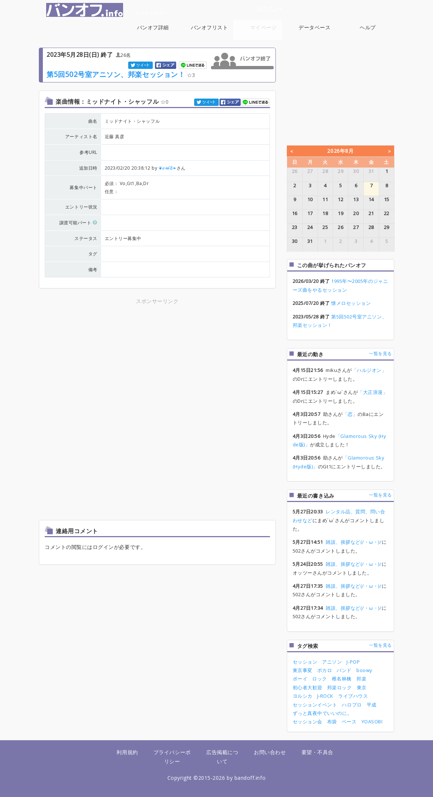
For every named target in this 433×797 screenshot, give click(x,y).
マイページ (263, 27)
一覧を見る (380, 353)
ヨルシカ (302, 696)
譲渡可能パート (78, 222)
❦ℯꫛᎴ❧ (168, 168)
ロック (319, 678)
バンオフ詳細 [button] (153, 31)
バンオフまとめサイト (109, 10)
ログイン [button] (269, 8)
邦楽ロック (339, 687)
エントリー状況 (81, 207)
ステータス (85, 238)
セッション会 (307, 721)
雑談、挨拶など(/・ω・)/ (353, 542)
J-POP (353, 661)
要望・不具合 (317, 752)
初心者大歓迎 (307, 687)
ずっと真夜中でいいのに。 (322, 713)
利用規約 (127, 752)
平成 (372, 704)
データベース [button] (314, 31)
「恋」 (350, 414)
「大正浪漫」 (373, 392)
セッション (305, 661)
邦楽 (361, 678)
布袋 (332, 721)
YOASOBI (372, 721)
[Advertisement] (157, 357)
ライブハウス (353, 696)
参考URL (88, 152)
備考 (92, 269)
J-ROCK (325, 696)
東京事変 (302, 670)
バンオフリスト (209, 27)
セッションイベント (315, 704)
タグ (92, 254)
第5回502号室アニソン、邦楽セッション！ (116, 74)
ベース (349, 721)
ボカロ (324, 670)
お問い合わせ (270, 752)
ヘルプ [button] (368, 31)
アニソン (332, 661)
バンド (344, 670)
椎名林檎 (342, 678)
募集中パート (83, 187)
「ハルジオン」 (369, 370)
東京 (362, 687)
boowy (364, 670)
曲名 (92, 121)
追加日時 (88, 168)
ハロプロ (352, 704)
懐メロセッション (351, 303)
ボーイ (300, 678)
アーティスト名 (81, 136)
